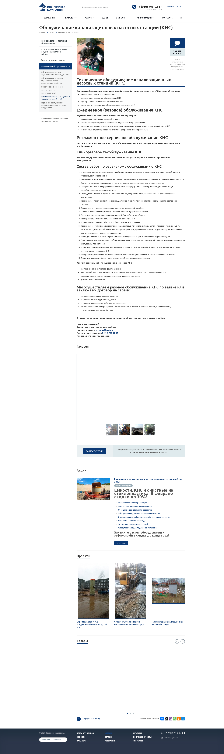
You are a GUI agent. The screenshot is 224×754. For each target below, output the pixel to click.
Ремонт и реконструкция (53, 60)
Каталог (70, 18)
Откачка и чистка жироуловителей (48, 92)
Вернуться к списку (88, 719)
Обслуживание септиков (52, 87)
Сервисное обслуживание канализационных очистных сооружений (53, 105)
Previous (177, 641)
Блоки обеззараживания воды (132, 521)
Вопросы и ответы (142, 737)
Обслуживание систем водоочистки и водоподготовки (55, 73)
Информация (145, 18)
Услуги (89, 18)
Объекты (122, 18)
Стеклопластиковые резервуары (133, 503)
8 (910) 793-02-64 (110, 333)
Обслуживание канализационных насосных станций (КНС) (55, 98)
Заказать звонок (174, 7)
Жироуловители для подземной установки (137, 528)
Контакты (167, 18)
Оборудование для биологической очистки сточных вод (144, 517)
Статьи (108, 737)
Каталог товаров (85, 733)
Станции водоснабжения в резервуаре (136, 510)
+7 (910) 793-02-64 (149, 6)
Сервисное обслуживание (54, 66)
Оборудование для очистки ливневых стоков (139, 513)
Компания (50, 18)
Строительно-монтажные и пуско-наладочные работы (54, 51)
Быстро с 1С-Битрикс (51, 740)
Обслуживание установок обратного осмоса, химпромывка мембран (52, 80)
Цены (105, 18)
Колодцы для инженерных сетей (133, 524)
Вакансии (81, 741)
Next (183, 641)
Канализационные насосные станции (135, 506)
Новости (81, 737)
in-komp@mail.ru (104, 330)
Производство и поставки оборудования (54, 42)
